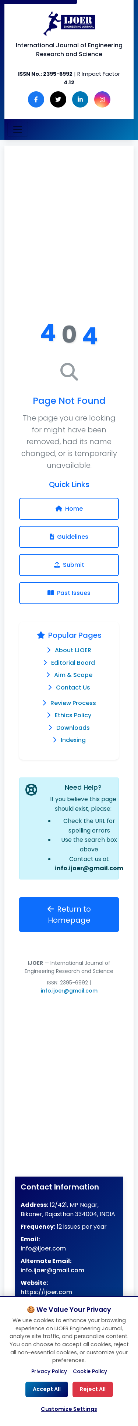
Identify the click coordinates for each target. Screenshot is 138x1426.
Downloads (73, 728)
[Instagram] (102, 99)
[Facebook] (36, 99)
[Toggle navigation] (17, 129)
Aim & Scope (73, 675)
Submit (69, 565)
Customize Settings (69, 1409)
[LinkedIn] (80, 99)
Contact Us (73, 687)
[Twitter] (58, 99)
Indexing (73, 740)
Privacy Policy (49, 1371)
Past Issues (69, 593)
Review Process (73, 703)
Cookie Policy (90, 1371)
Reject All (93, 1389)
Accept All (47, 1389)
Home (69, 508)
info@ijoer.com (43, 1248)
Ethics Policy (73, 715)
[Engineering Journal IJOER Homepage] (69, 23)
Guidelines (69, 536)
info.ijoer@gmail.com (89, 868)
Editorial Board (73, 662)
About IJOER (73, 650)
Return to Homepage (69, 914)
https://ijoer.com (46, 1292)
